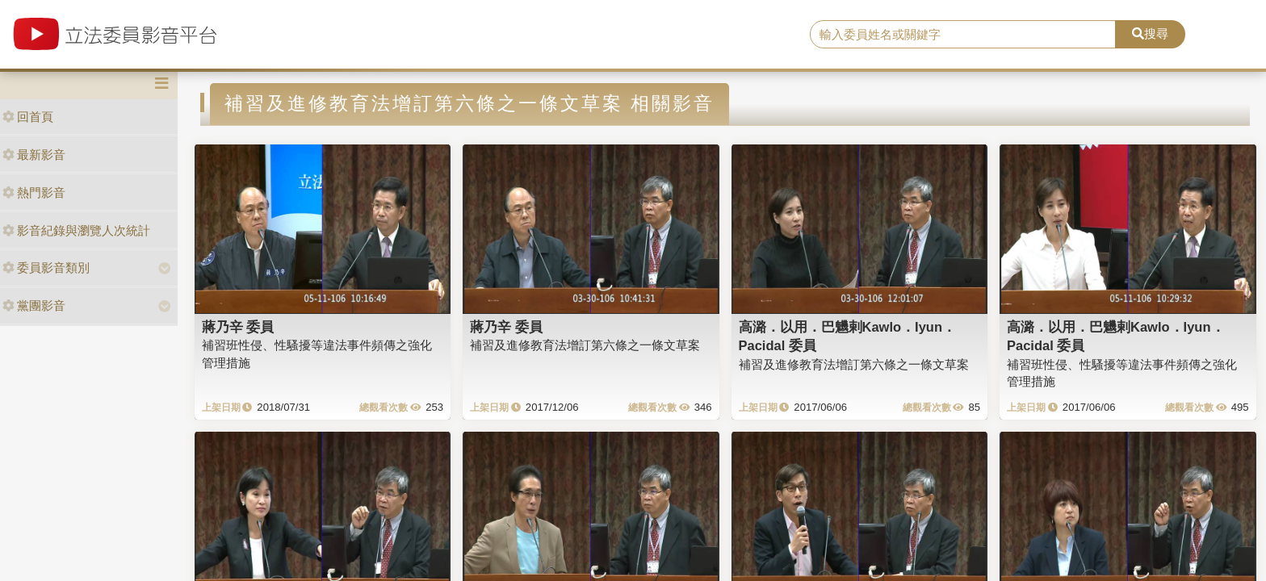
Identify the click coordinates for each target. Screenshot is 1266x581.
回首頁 (27, 116)
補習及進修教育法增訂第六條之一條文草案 (585, 345)
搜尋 (1150, 33)
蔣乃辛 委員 (238, 327)
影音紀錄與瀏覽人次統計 (76, 230)
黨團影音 (33, 305)
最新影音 (33, 154)
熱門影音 (33, 192)
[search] (963, 34)
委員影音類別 (46, 267)
